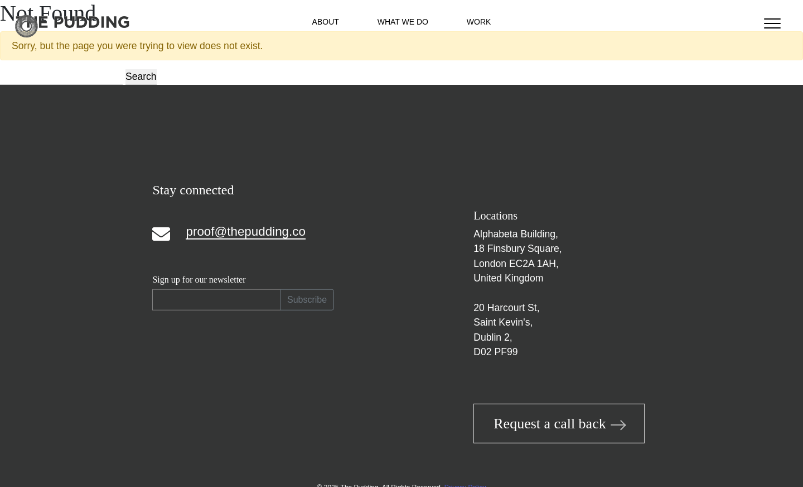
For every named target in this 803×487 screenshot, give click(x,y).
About (325, 21)
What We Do (403, 21)
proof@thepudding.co (245, 231)
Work (479, 21)
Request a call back (559, 424)
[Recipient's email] (216, 300)
